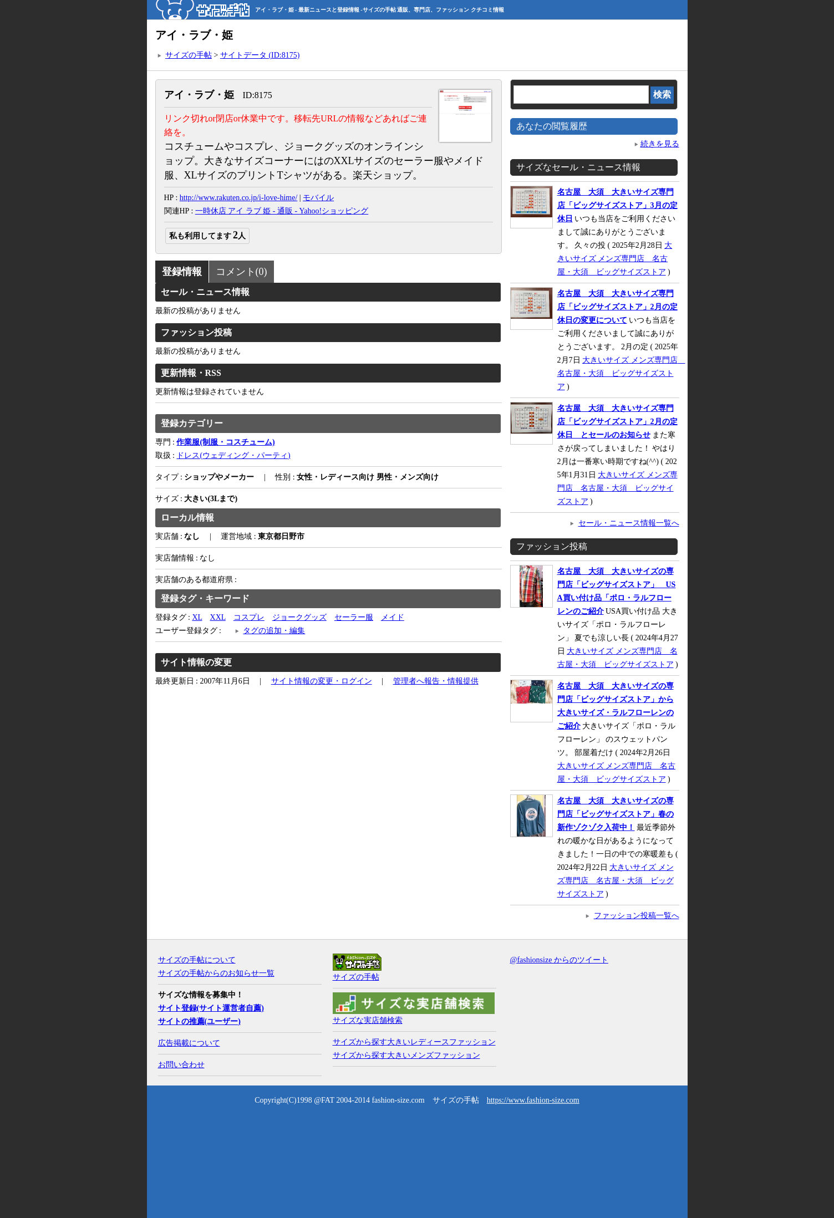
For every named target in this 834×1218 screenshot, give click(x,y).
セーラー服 (353, 617)
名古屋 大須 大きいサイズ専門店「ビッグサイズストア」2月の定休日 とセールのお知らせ (617, 421)
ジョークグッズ (299, 617)
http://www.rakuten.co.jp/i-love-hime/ (239, 197)
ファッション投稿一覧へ (636, 915)
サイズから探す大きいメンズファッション (406, 1055)
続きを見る (659, 144)
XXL (218, 617)
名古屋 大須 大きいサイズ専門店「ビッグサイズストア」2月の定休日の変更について (617, 306)
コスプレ (249, 617)
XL (197, 617)
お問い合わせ (181, 1065)
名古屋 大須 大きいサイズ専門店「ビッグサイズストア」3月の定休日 (617, 205)
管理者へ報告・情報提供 (436, 681)
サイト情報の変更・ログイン (321, 681)
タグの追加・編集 (274, 630)
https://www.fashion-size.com (533, 1100)
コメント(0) (241, 271)
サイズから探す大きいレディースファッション (414, 1042)
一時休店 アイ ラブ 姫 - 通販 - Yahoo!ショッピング (281, 211)
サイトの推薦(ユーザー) (199, 1021)
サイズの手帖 (188, 55)
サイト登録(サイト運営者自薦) (211, 1008)
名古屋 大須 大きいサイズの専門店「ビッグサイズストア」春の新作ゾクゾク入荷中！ (615, 814)
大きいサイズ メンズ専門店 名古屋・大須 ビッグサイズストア (615, 258)
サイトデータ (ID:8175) (260, 55)
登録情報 (182, 271)
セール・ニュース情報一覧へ (628, 523)
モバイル (318, 197)
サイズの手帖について (197, 960)
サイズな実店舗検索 (368, 1020)
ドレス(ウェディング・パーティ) (233, 455)
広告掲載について (189, 1043)
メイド (392, 617)
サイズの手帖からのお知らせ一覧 (216, 973)
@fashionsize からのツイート (559, 960)
